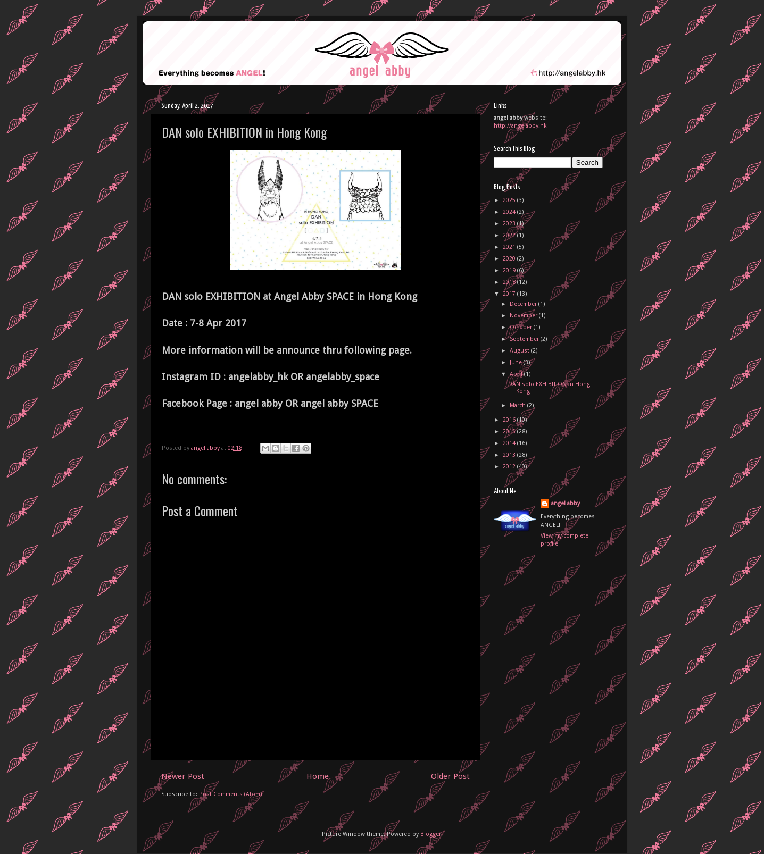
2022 (510, 235)
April (517, 374)
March (518, 405)
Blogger (430, 834)
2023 (510, 223)
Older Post (450, 776)
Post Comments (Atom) (230, 794)
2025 (510, 200)
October (522, 327)
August (520, 350)
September (525, 339)
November (524, 315)
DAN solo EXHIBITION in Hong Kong (549, 388)
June (517, 362)
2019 (510, 270)
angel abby (565, 503)
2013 (510, 454)
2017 (510, 293)
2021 (510, 247)
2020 (510, 258)
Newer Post (182, 776)
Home (317, 776)
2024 (510, 211)
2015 (510, 431)
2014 (510, 443)
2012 (510, 466)
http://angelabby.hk (520, 125)
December (524, 303)
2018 (510, 282)
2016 (510, 419)
